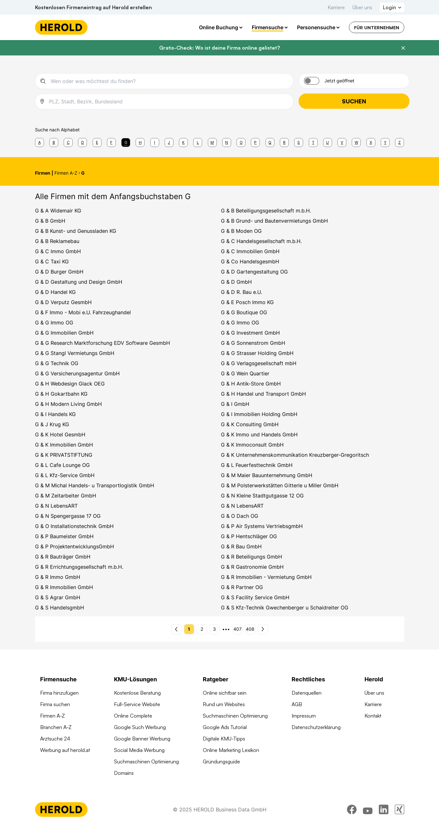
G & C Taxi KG (52, 261)
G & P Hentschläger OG (249, 536)
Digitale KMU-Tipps (224, 738)
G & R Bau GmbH (241, 546)
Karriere (336, 7)
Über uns (362, 7)
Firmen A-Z (52, 715)
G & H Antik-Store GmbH (251, 383)
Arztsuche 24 (55, 738)
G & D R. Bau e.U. (241, 292)
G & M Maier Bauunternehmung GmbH (266, 475)
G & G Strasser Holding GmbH (257, 353)
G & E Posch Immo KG (247, 302)
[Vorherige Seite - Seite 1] (176, 629)
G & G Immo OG (54, 322)
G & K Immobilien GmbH (64, 444)
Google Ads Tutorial (225, 727)
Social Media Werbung (139, 750)
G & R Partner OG (242, 587)
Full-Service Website (137, 704)
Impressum (304, 715)
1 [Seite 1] (189, 629)
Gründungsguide (221, 761)
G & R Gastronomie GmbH (252, 567)
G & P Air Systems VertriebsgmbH (262, 526)
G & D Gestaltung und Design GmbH (78, 282)
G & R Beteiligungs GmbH (251, 556)
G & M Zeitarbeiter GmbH (65, 495)
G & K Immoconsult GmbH (252, 444)
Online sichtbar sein (224, 693)
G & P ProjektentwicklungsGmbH (74, 546)
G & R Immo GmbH (57, 577)
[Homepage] (61, 27)
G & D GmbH (236, 282)
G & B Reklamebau (57, 241)
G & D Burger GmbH (59, 271)
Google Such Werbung (140, 727)
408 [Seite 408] (250, 629)
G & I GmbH (235, 404)
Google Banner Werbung (142, 738)
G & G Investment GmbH (250, 333)
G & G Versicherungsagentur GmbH (77, 373)
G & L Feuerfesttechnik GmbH (257, 465)
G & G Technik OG (56, 363)
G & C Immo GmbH (58, 251)
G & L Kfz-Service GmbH (65, 475)
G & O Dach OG (239, 516)
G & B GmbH (50, 221)
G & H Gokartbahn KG (61, 394)
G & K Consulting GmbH (250, 424)
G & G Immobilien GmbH (64, 333)
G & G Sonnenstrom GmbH (253, 343)
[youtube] (367, 809)
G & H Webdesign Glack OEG (70, 383)
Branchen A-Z (56, 727)
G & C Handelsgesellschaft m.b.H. (261, 241)
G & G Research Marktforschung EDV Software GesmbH (102, 343)
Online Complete (133, 715)
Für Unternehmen (376, 27)
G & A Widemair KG (58, 210)
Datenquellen (307, 693)
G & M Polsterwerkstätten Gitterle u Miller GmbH (279, 485)
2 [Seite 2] (202, 629)
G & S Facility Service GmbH (255, 597)
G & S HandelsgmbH (59, 607)
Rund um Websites (224, 704)
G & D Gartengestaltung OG (254, 271)
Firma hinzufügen (59, 693)
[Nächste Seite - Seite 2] (263, 629)
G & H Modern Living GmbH (68, 404)
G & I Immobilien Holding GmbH (259, 414)
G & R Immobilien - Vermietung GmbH (266, 577)
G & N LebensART (56, 506)
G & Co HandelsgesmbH (250, 261)
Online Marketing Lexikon (231, 750)
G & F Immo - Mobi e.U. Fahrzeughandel (83, 312)
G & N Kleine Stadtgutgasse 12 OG (262, 495)
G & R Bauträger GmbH (62, 556)
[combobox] (169, 81)
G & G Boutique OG (244, 312)
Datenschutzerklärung (316, 727)
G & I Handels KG (55, 414)
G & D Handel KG (55, 292)
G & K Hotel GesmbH (60, 434)
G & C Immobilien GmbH (250, 251)
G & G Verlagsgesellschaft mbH (258, 363)
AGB (297, 704)
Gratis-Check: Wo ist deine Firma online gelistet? (219, 48)
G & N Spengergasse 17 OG (68, 516)
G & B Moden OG (241, 231)
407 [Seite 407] (237, 629)
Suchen (354, 101)
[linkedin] (383, 809)
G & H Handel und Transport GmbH (263, 394)
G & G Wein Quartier (245, 373)
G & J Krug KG (52, 424)
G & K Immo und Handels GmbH (259, 434)
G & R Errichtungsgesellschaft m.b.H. (79, 567)
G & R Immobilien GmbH (64, 587)
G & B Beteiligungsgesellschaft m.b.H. (266, 210)
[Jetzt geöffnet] (311, 81)
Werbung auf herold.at (65, 750)
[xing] (399, 809)
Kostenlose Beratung (137, 693)
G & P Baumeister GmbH (64, 536)
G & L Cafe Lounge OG (62, 465)
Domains (124, 773)
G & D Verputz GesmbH (63, 302)
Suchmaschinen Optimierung (146, 761)
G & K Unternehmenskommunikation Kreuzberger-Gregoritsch (295, 455)
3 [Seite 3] (214, 629)
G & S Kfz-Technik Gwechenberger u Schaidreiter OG (284, 607)
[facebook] (352, 809)
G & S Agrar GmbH (57, 597)
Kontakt (373, 715)
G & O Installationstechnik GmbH (74, 526)
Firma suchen (55, 704)
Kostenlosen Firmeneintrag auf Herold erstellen (93, 7)
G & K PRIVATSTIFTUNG (63, 455)
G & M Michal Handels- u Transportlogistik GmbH (94, 485)
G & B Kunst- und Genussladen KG (75, 231)
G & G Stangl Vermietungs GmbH (74, 353)
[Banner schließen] (403, 48)
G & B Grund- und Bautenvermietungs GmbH (274, 221)
